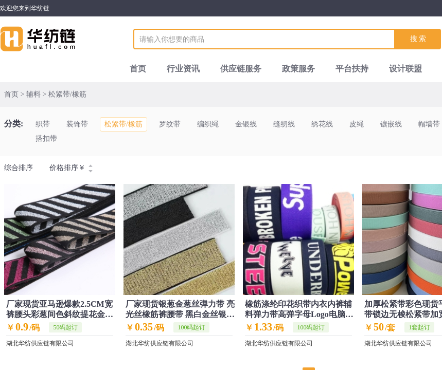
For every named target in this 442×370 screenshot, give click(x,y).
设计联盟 (405, 68)
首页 (138, 68)
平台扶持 (351, 68)
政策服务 (298, 68)
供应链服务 (240, 68)
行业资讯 (183, 68)
